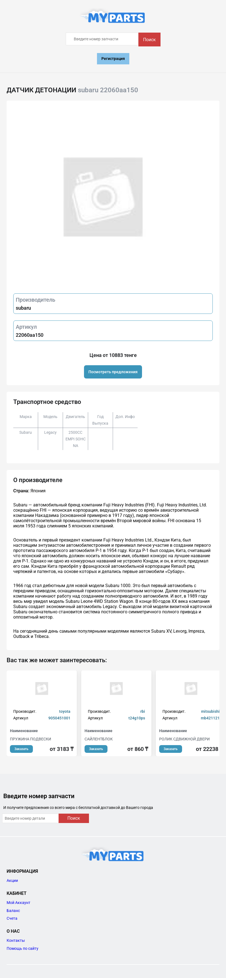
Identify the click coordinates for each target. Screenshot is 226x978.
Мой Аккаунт (18, 902)
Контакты (16, 940)
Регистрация (113, 58)
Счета (12, 918)
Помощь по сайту (22, 948)
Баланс (13, 910)
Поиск (149, 39)
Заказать (21, 749)
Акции (12, 880)
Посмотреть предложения (113, 372)
